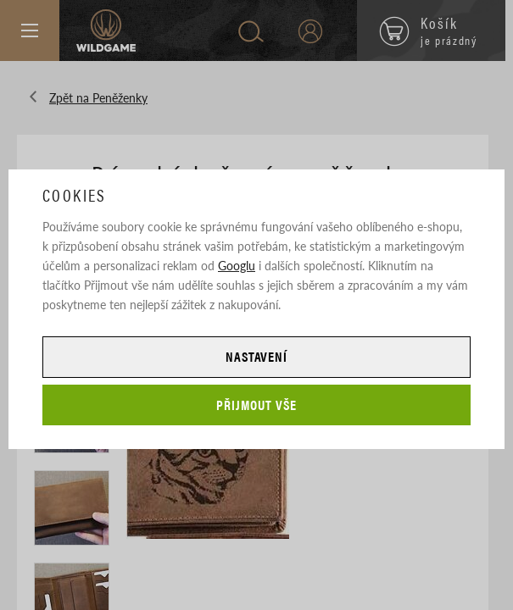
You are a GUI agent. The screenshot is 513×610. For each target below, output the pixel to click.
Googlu (236, 265)
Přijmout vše (256, 404)
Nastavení (257, 356)
